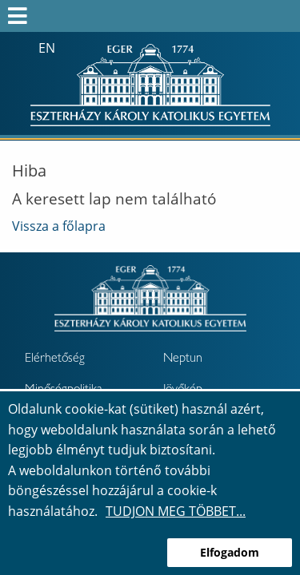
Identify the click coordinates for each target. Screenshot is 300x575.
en (46, 48)
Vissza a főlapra (59, 226)
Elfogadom (229, 552)
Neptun (182, 359)
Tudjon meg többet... (176, 511)
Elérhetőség (55, 359)
